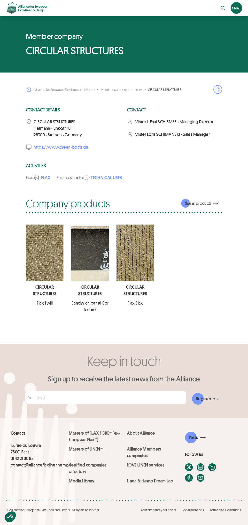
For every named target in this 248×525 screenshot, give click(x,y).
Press (193, 437)
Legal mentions (193, 510)
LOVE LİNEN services (146, 465)
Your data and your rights (158, 510)
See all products (198, 203)
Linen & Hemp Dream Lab (150, 481)
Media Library (82, 481)
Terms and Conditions (225, 510)
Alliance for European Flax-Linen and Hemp (60, 89)
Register (203, 398)
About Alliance (141, 433)
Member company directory (121, 89)
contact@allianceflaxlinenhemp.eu (42, 465)
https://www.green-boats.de (61, 147)
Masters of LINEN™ (86, 449)
